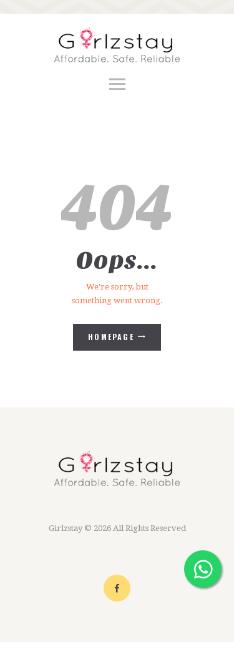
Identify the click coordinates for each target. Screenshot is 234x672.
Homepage (111, 336)
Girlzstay (65, 528)
